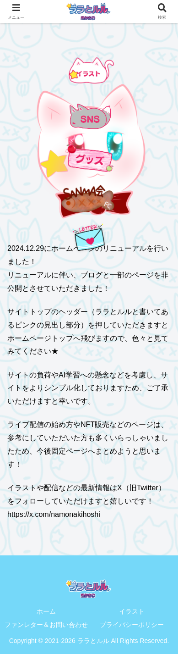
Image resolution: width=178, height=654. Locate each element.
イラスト (132, 611)
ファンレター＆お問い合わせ (46, 624)
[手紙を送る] (89, 236)
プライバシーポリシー (132, 624)
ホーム (46, 611)
